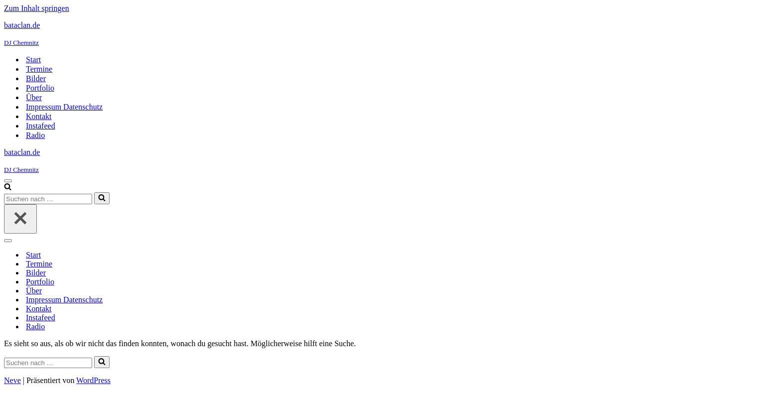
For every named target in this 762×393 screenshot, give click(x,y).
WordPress (93, 380)
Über (34, 97)
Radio (35, 135)
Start (33, 59)
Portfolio (40, 88)
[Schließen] (20, 219)
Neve (12, 380)
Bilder (36, 78)
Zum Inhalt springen (36, 8)
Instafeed (40, 126)
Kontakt (39, 116)
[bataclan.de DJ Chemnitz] (381, 34)
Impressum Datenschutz (64, 107)
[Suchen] (7, 187)
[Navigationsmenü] (8, 180)
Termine (39, 69)
